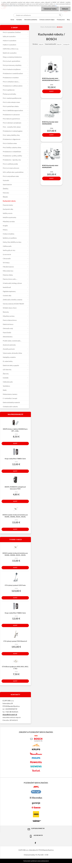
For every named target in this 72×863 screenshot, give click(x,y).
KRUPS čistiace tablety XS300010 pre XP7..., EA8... (15, 430)
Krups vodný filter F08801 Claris (15, 458)
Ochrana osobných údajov (47, 19)
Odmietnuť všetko (50, 9)
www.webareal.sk (43, 861)
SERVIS (12, 19)
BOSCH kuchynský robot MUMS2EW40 (50, 166)
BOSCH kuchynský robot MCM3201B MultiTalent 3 (50, 79)
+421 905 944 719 (36, 836)
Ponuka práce (61, 19)
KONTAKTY (19, 19)
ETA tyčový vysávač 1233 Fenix (15, 585)
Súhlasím (65, 9)
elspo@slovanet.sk (10, 715)
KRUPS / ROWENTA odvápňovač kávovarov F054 (15, 488)
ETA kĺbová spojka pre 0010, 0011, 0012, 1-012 (15, 667)
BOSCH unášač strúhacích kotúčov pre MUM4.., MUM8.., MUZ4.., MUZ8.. (15, 516)
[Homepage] (6, 19)
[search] (60, 15)
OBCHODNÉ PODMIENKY (30, 19)
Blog (68, 19)
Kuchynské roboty (50, 27)
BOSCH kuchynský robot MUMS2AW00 (50, 123)
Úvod (42, 27)
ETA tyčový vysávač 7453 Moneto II (15, 641)
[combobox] (59, 44)
